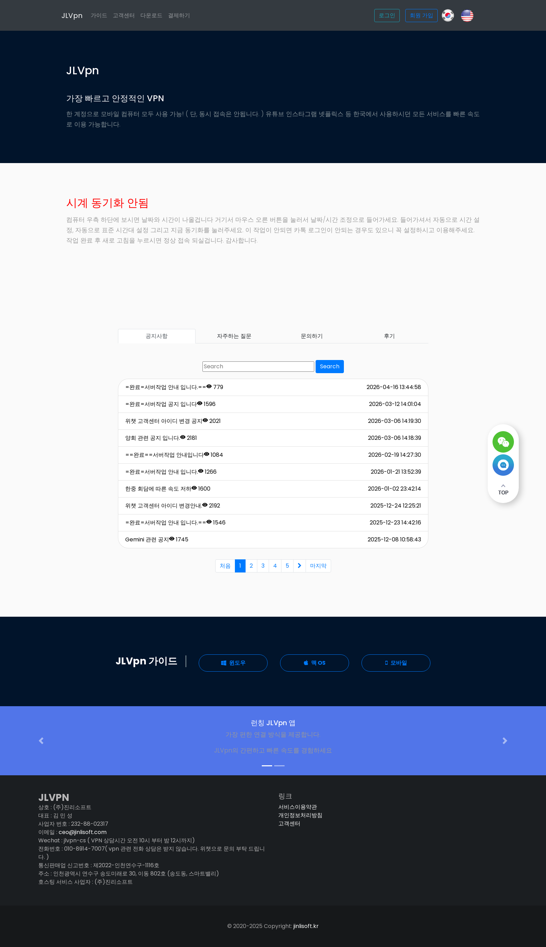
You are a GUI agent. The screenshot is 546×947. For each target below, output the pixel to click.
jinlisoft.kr (306, 926)
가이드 (99, 15)
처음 (225, 566)
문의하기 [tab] (312, 336)
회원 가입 (421, 15)
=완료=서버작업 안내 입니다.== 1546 (175, 523)
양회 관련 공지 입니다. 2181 (161, 438)
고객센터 (124, 15)
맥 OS (315, 663)
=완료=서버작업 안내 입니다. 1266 (171, 472)
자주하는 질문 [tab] (234, 336)
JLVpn (71, 15)
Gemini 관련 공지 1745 (156, 539)
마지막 (318, 566)
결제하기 (179, 15)
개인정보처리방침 (300, 815)
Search (329, 366)
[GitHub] (448, 15)
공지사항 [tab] (157, 336)
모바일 (396, 663)
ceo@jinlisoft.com (83, 832)
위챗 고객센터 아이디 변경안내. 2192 (172, 506)
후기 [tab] (389, 336)
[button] (41, 740)
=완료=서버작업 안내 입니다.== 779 (174, 387)
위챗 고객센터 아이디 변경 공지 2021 (173, 421)
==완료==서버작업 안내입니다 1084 (174, 455)
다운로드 (151, 15)
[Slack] (467, 15)
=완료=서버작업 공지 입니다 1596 (170, 404)
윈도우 (233, 663)
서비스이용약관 (297, 807)
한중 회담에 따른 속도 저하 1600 (167, 489)
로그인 (387, 15)
